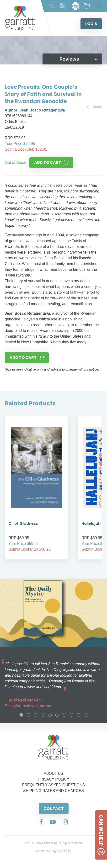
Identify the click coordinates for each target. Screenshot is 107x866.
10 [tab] (85, 714)
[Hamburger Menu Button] (99, 6)
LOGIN (91, 24)
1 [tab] (21, 714)
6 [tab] (57, 714)
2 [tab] (28, 714)
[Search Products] (51, 6)
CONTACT (53, 808)
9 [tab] (78, 714)
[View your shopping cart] (87, 6)
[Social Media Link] (41, 822)
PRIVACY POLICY (53, 779)
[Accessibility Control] (76, 6)
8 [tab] (71, 714)
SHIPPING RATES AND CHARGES (53, 791)
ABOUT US (53, 773)
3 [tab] (35, 714)
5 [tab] (50, 714)
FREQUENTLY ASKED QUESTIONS (53, 785)
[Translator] (63, 6)
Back (94, 107)
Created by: (53, 851)
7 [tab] (64, 714)
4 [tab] (42, 714)
